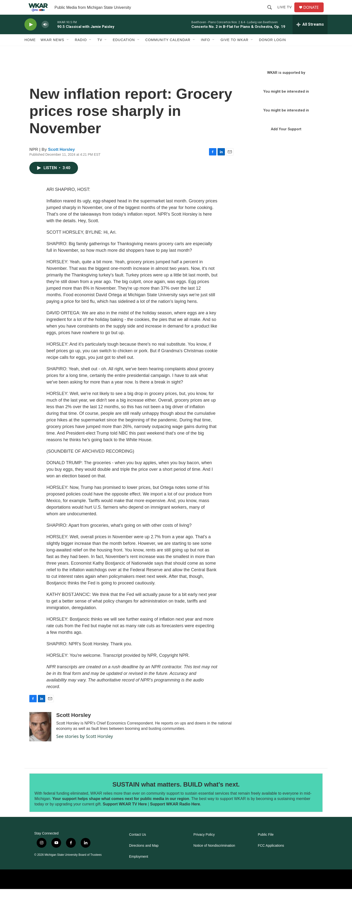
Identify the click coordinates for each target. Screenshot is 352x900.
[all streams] (310, 35)
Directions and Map (144, 856)
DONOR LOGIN (272, 51)
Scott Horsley (61, 160)
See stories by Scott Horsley (84, 747)
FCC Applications (271, 856)
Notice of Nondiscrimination (214, 856)
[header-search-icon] (271, 13)
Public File (266, 845)
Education (124, 51)
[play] (30, 35)
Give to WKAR (234, 51)
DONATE (314, 12)
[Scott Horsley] (40, 737)
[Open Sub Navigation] (68, 51)
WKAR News (52, 51)
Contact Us (137, 845)
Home (30, 51)
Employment (138, 867)
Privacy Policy (204, 845)
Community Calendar (167, 51)
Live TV (286, 13)
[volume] (45, 35)
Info (205, 51)
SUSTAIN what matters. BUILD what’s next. (176, 795)
